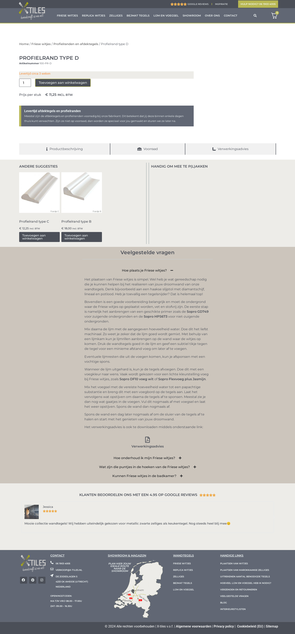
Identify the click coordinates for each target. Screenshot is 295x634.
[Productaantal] (25, 83)
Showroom (192, 15)
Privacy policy (224, 626)
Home (24, 44)
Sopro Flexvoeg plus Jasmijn (182, 379)
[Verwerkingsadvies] (148, 440)
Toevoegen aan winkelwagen (63, 83)
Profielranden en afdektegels (75, 44)
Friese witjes (67, 15)
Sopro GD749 (198, 312)
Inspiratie (221, 4)
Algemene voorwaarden (193, 626)
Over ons (212, 15)
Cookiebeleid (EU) (250, 626)
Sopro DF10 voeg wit (136, 379)
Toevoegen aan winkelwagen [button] (34, 236)
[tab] (64, 149)
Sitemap (272, 626)
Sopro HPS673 (155, 316)
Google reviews (198, 4)
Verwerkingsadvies (147, 446)
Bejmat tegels (138, 15)
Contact (230, 15)
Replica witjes (93, 15)
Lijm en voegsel (166, 15)
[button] (21, 517)
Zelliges (116, 15)
